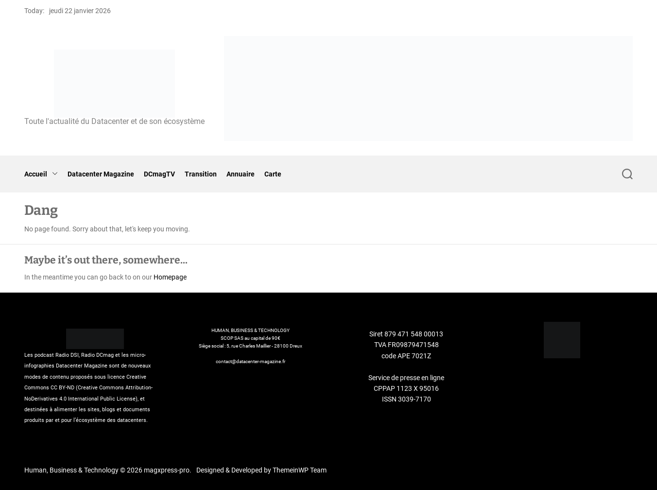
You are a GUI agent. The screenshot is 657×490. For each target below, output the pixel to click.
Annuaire (240, 174)
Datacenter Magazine (101, 174)
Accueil (41, 174)
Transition (201, 174)
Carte (272, 174)
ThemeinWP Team (300, 470)
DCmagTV (159, 174)
